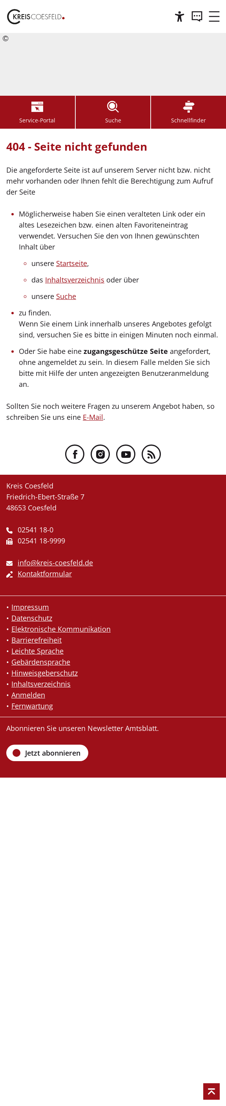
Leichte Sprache (37, 651)
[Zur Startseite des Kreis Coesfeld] (36, 16)
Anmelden (28, 695)
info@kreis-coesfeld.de (55, 562)
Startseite (71, 263)
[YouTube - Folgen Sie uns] (125, 454)
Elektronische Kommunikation (61, 629)
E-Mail (93, 417)
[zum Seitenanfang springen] (211, 1091)
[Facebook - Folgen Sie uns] (74, 454)
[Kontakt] (196, 16)
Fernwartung (32, 706)
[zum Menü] (214, 16)
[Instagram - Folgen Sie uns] (100, 454)
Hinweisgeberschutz (44, 673)
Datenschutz (31, 618)
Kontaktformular (45, 573)
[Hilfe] (179, 16)
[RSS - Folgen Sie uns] (151, 454)
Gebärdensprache (40, 662)
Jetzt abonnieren (52, 753)
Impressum (30, 607)
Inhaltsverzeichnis (74, 279)
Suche (66, 296)
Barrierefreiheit (36, 640)
